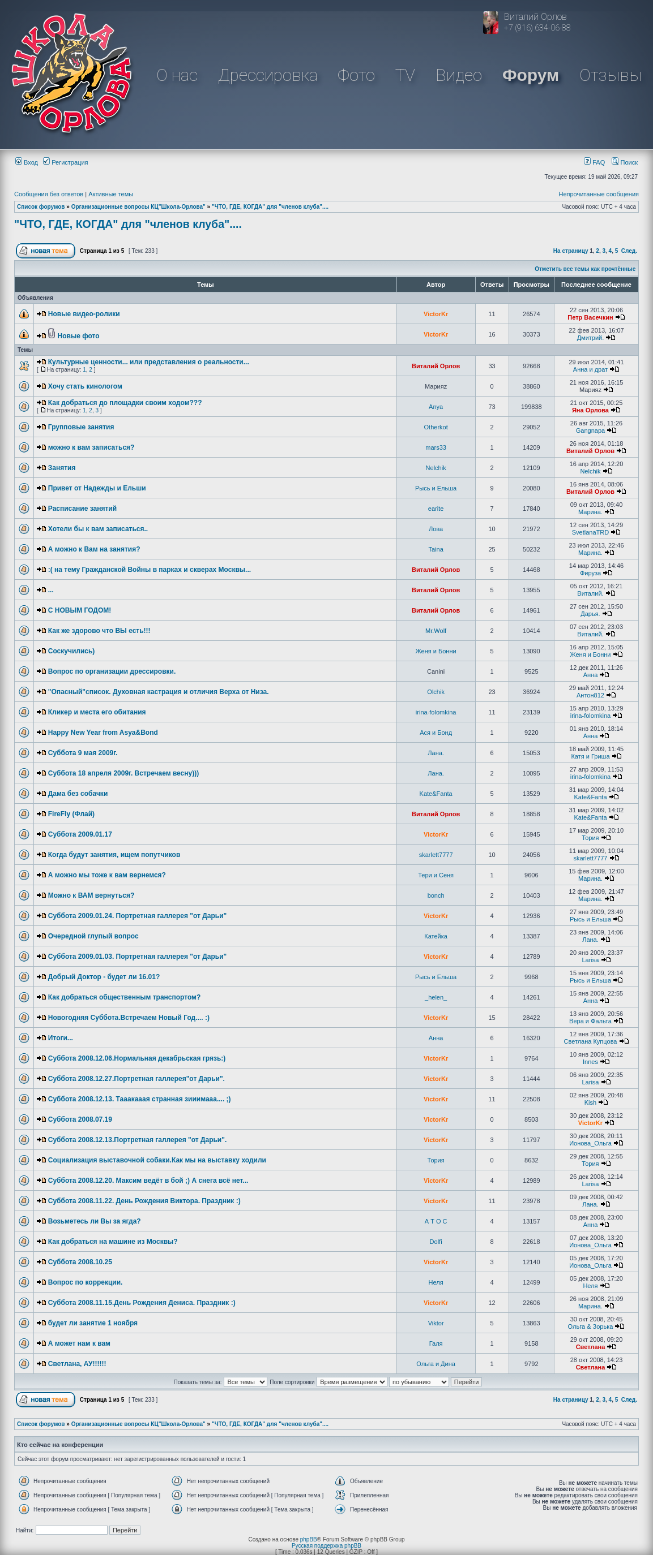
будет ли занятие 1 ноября (93, 1323)
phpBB (308, 1539)
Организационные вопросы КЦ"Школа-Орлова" (138, 207)
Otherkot (436, 427)
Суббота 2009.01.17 (80, 834)
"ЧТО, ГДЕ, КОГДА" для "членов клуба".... (270, 207)
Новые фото (79, 336)
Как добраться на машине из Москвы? (113, 1242)
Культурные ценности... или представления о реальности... (148, 362)
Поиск (625, 162)
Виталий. (590, 593)
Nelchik (436, 467)
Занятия (62, 468)
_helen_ (436, 997)
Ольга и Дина (435, 1363)
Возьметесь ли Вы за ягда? (94, 1221)
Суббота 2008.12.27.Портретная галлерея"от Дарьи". (136, 1079)
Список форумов (41, 207)
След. (629, 251)
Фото (356, 75)
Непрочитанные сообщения (598, 194)
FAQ (594, 162)
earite (436, 508)
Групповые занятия (81, 427)
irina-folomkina (436, 712)
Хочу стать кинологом (85, 386)
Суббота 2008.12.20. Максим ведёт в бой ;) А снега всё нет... (148, 1180)
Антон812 (590, 695)
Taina (435, 549)
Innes (590, 1061)
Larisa (590, 960)
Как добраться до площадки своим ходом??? (125, 403)
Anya (436, 406)
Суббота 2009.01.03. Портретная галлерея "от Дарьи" (137, 956)
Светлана (590, 1346)
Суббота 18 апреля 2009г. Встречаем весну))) (123, 773)
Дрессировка (268, 75)
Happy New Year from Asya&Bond (103, 732)
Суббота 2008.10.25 (80, 1262)
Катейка (435, 936)
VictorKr (436, 314)
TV (405, 75)
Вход (26, 162)
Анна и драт (590, 369)
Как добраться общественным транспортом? (124, 997)
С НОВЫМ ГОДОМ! (79, 610)
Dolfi (436, 1241)
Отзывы (610, 75)
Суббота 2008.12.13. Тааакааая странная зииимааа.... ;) (139, 1099)
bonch (436, 895)
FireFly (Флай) (71, 814)
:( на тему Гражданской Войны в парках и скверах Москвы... (149, 570)
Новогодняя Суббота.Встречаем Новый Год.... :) (129, 1018)
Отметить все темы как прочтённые (585, 269)
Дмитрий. (590, 337)
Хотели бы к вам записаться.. (98, 529)
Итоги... (60, 1038)
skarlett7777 (436, 854)
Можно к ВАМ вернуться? (91, 895)
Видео (459, 75)
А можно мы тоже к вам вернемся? (107, 875)
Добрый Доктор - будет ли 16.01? (104, 977)
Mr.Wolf (435, 630)
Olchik (436, 691)
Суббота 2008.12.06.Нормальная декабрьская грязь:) (137, 1058)
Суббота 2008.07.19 (80, 1119)
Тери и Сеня (436, 875)
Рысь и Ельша (435, 488)
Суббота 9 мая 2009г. (83, 753)
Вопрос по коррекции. (85, 1282)
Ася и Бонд (436, 732)
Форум (530, 75)
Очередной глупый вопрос (93, 936)
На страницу (570, 251)
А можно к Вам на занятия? (94, 549)
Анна (590, 674)
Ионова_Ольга (590, 1143)
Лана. (436, 752)
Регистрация (65, 162)
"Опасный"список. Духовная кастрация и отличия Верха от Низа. (158, 692)
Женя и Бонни (436, 651)
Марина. (590, 512)
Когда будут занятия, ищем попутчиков (114, 855)
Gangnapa (590, 430)
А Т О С (436, 1221)
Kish (590, 1102)
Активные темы (110, 194)
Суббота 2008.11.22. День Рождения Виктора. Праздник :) (144, 1201)
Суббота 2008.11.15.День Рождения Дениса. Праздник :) (142, 1303)
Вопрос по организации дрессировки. (112, 671)
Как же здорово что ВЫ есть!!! (99, 631)
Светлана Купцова (590, 1041)
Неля (436, 1282)
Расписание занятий (82, 508)
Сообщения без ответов (48, 194)
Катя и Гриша (590, 756)
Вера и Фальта (590, 1021)
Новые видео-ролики (84, 314)
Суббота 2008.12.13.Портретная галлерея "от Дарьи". (137, 1140)
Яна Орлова (590, 410)
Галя (436, 1343)
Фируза (590, 573)
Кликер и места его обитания (97, 712)
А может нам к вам (79, 1343)
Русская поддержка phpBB (326, 1546)
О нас (177, 75)
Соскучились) (71, 651)
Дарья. (590, 613)
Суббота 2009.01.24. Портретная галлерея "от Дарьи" (137, 916)
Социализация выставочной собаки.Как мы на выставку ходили (157, 1160)
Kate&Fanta (436, 793)
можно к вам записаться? (91, 447)
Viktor (436, 1323)
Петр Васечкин (590, 317)
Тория (590, 837)
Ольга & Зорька (590, 1326)
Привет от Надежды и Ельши (97, 488)
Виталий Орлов (436, 366)
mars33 (435, 447)
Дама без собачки (78, 794)
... (51, 590)
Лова (436, 528)
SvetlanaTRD (590, 532)
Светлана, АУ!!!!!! (77, 1364)
